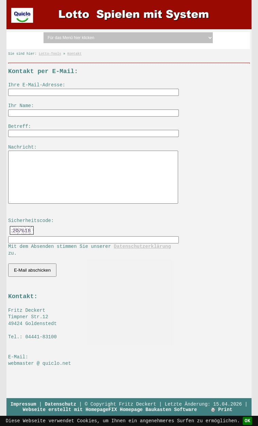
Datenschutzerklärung (142, 256)
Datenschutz (60, 414)
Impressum (23, 414)
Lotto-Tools (50, 54)
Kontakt (74, 54)
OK (248, 421)
